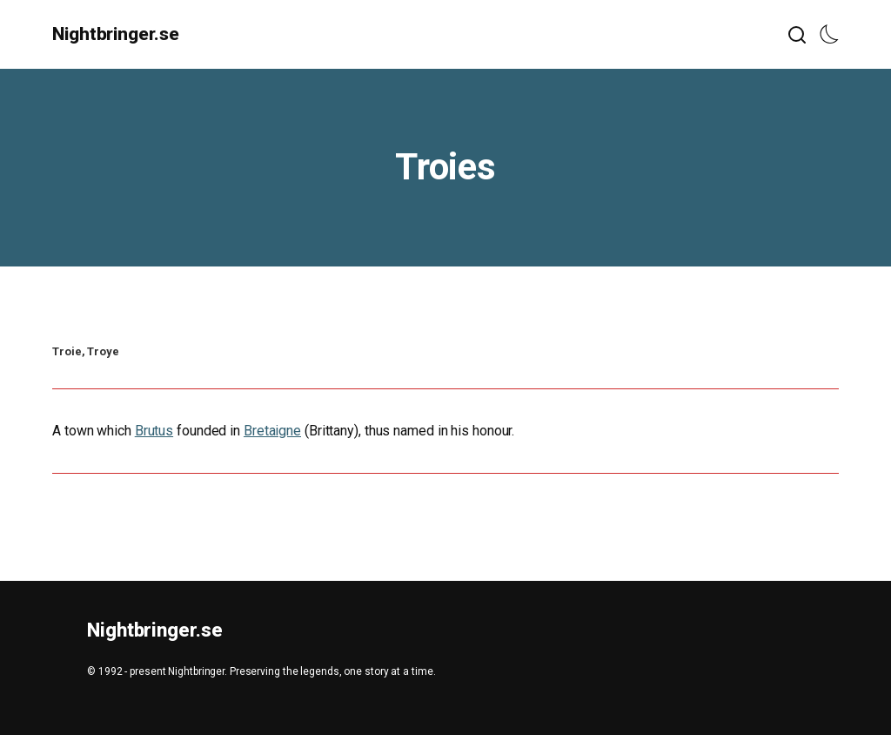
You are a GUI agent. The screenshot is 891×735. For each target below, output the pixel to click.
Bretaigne (272, 430)
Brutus (154, 430)
